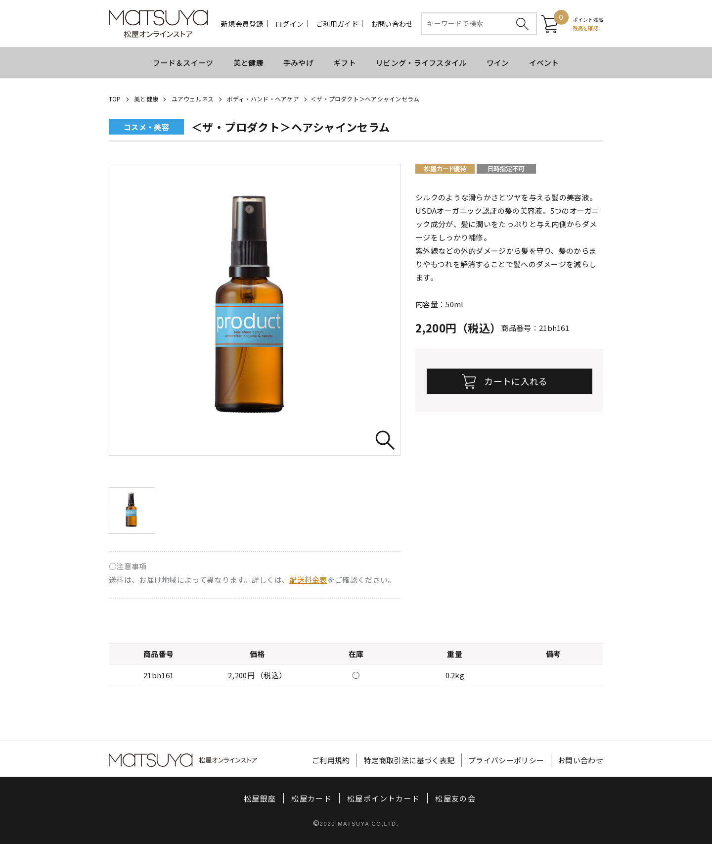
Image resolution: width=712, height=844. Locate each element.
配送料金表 (308, 579)
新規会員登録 (242, 23)
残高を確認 (585, 28)
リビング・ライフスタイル (421, 62)
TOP (115, 98)
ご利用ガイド (337, 23)
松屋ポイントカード (383, 798)
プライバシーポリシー (506, 760)
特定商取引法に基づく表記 (409, 760)
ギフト (344, 62)
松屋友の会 (455, 798)
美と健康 (248, 62)
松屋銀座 (260, 798)
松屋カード (311, 798)
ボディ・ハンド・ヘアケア (263, 98)
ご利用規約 (331, 760)
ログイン (289, 23)
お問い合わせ (392, 23)
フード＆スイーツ (183, 62)
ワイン (498, 62)
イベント (544, 62)
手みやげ (298, 62)
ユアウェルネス (193, 98)
